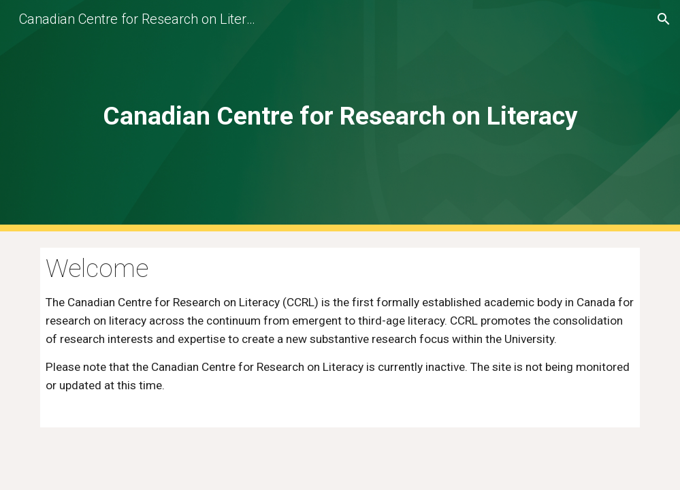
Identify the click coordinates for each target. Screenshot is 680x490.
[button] (663, 19)
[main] (339, 115)
